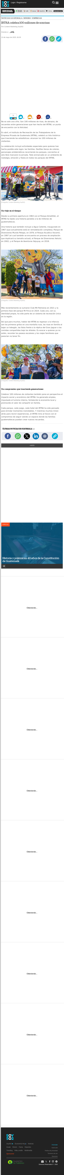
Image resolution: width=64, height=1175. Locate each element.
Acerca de (55, 1148)
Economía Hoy (20, 1144)
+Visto (32, 445)
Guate (8, 1147)
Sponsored (10, 1154)
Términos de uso (53, 1153)
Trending (9, 1150)
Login (13, 2)
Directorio (55, 1156)
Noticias (31, 1144)
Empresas (37, 18)
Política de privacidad (51, 1150)
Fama (21, 1147)
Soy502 (9, 1144)
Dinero (27, 18)
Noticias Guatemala (11, 18)
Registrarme (21, 2)
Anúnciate (55, 1145)
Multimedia (28, 1150)
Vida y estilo (18, 1150)
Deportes (28, 1147)
